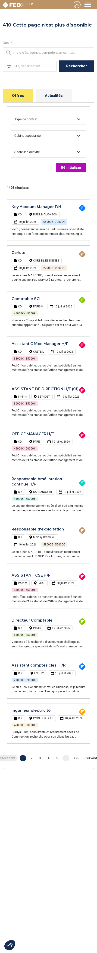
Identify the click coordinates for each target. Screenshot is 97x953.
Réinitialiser (71, 167)
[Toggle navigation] (87, 4)
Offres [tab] (18, 95)
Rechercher (76, 66)
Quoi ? (7, 43)
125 (76, 758)
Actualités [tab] (54, 95)
